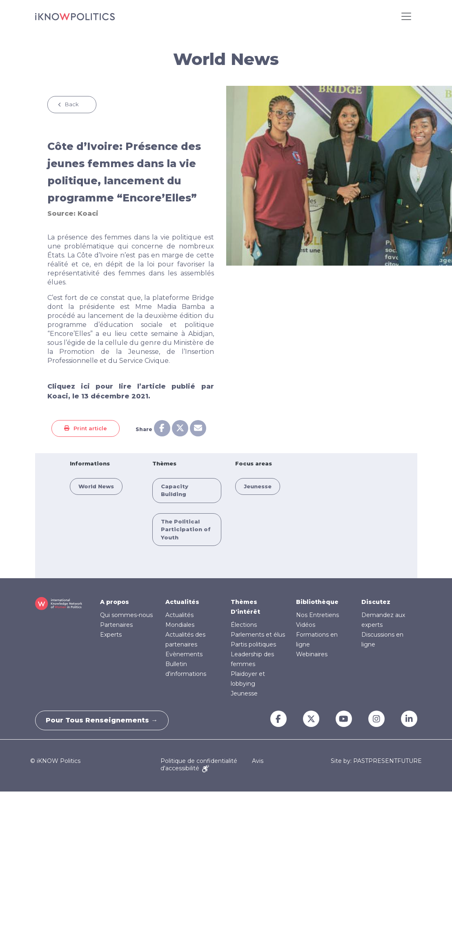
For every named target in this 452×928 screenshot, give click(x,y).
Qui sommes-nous (126, 615)
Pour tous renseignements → (104, 720)
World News (96, 486)
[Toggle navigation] (406, 16)
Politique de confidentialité (198, 761)
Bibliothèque (317, 602)
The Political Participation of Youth (186, 529)
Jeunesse (258, 486)
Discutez (375, 602)
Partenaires (116, 624)
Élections (244, 624)
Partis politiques (253, 644)
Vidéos (305, 624)
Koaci (88, 213)
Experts (111, 634)
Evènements (184, 654)
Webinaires (311, 654)
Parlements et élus (258, 634)
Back (72, 104)
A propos (114, 602)
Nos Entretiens (317, 615)
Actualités (182, 602)
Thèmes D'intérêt (245, 606)
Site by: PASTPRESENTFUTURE (376, 761)
